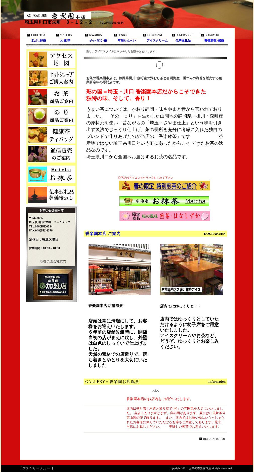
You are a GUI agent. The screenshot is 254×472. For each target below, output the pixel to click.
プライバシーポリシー (37, 468)
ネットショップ (51, 78)
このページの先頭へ (213, 439)
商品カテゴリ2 (51, 116)
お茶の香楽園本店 (61, 15)
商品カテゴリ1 (51, 97)
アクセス (51, 59)
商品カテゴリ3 (51, 135)
